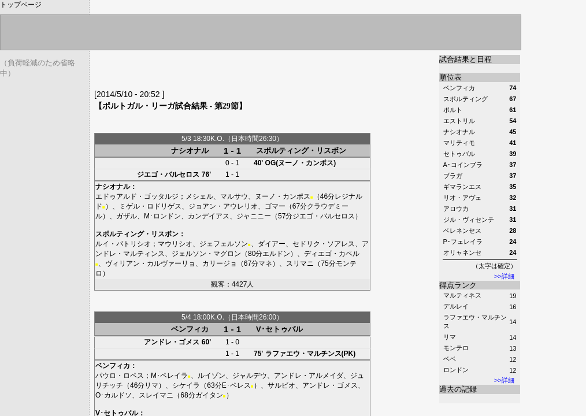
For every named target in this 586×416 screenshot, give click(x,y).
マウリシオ (175, 244)
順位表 (450, 77)
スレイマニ (156, 395)
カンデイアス (208, 216)
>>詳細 (504, 276)
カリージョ (219, 263)
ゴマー (275, 206)
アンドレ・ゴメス (171, 342)
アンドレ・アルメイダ (308, 376)
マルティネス (462, 295)
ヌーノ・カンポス (282, 196)
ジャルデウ (249, 376)
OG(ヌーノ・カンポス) (300, 163)
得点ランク (458, 285)
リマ (449, 336)
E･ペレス (236, 385)
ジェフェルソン (223, 244)
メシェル (199, 196)
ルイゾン (211, 376)
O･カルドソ (113, 395)
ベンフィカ (190, 329)
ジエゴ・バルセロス (168, 174)
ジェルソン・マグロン (206, 254)
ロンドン (456, 369)
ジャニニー (253, 216)
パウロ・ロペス (119, 376)
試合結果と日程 (465, 59)
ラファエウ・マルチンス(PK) (310, 354)
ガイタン (209, 395)
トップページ (21, 5)
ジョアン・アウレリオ (223, 206)
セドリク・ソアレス (323, 244)
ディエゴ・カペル (331, 254)
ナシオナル (190, 150)
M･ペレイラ (169, 376)
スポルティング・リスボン (301, 150)
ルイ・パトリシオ (123, 244)
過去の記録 (458, 389)
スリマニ (300, 263)
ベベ (449, 358)
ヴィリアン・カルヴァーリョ (150, 263)
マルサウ (234, 196)
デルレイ (456, 306)
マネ (265, 263)
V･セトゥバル (279, 329)
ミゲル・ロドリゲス (150, 206)
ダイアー (271, 244)
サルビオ (281, 385)
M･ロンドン (162, 216)
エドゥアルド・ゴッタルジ (137, 196)
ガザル (126, 216)
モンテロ (456, 347)
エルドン (276, 254)
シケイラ (186, 385)
